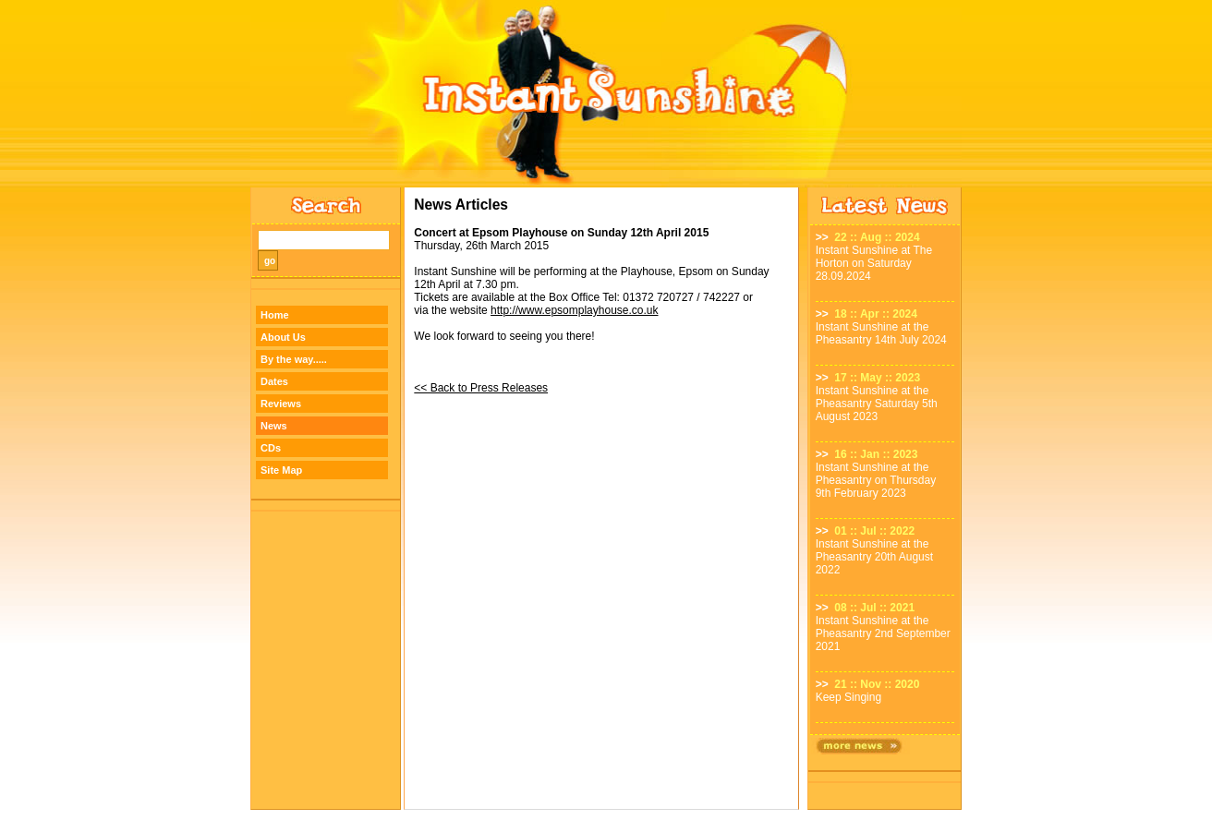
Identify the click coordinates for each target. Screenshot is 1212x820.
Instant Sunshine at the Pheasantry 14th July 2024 (881, 333)
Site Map (281, 470)
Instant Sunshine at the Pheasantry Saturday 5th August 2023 (877, 403)
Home (275, 314)
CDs (271, 447)
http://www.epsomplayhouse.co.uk (574, 310)
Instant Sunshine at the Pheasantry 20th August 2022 (874, 556)
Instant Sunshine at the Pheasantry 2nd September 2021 (883, 633)
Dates (274, 381)
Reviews (281, 403)
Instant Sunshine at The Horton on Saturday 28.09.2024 (874, 263)
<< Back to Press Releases (481, 387)
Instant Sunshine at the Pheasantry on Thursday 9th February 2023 (876, 480)
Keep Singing (848, 697)
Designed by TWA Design (606, 815)
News (274, 425)
